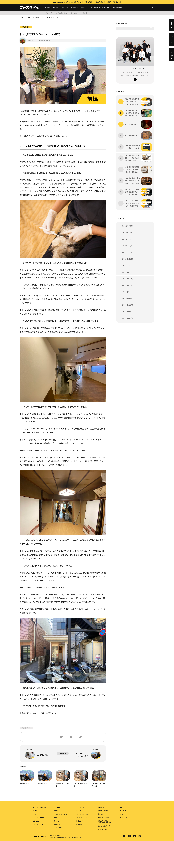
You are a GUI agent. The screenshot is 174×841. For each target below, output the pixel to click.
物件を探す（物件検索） (40, 807)
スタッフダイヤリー (81, 817)
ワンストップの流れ (38, 817)
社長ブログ (79, 821)
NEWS (83, 7)
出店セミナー (75, 13)
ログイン (152, 7)
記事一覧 (63, 753)
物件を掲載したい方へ (105, 826)
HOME (47, 7)
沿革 (55, 817)
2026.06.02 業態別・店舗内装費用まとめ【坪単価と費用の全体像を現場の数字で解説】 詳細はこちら (87, 2)
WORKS (65, 7)
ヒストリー (57, 821)
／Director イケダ (43, 41)
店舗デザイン (26, 728)
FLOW (35, 814)
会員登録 (171, 39)
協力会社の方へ (103, 829)
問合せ (171, 25)
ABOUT (56, 7)
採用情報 (57, 824)
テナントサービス (38, 824)
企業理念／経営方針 (60, 814)
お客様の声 (74, 7)
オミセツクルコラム (82, 814)
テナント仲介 (48, 13)
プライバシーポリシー (55, 835)
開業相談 (85, 13)
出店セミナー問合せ (104, 817)
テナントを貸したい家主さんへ (99, 7)
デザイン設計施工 (61, 13)
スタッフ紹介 (58, 827)
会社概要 (57, 810)
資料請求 (100, 814)
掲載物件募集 (117, 7)
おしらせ (78, 810)
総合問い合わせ (103, 810)
